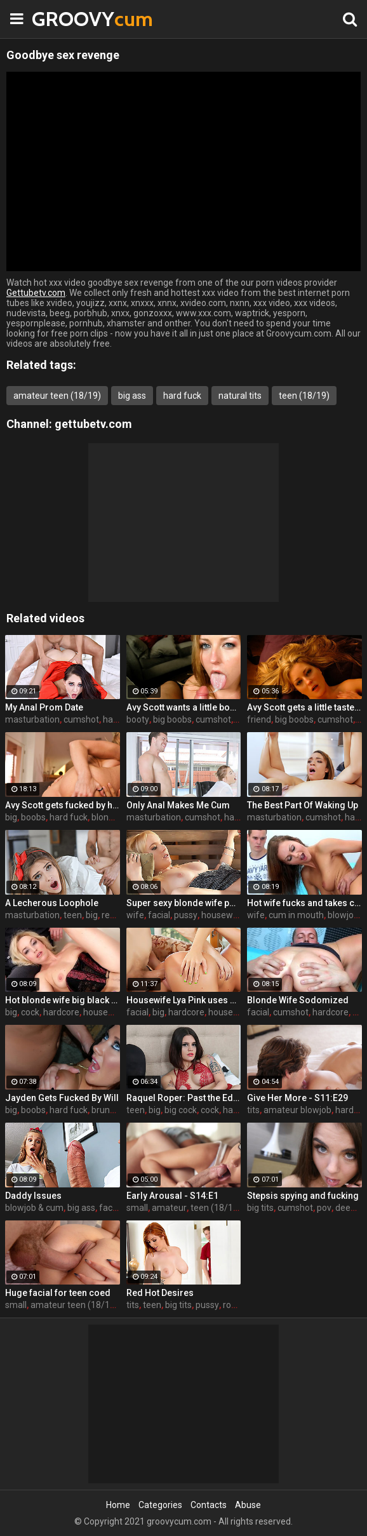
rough (234, 1305)
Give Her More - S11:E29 (297, 1098)
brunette (108, 1110)
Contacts (208, 1505)
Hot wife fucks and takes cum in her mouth (304, 903)
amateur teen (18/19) (57, 396)
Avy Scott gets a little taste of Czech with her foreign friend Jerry (304, 707)
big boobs (172, 719)
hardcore (61, 1012)
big (11, 817)
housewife (222, 915)
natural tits (240, 396)
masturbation (32, 719)
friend (259, 719)
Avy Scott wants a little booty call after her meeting (183, 707)
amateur (169, 1208)
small (137, 1208)
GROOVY (63, 18)
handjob (239, 1110)
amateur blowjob (297, 1110)
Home (118, 1505)
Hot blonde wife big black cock (62, 1000)
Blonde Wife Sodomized (298, 1000)
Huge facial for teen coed (57, 1293)
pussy (185, 915)
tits (253, 1110)
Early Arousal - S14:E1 (172, 1196)
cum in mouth (296, 915)
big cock (180, 1110)
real (109, 915)
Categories (160, 1505)
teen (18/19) (304, 396)
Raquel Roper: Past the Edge (183, 1098)
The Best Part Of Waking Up (302, 805)
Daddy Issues (33, 1196)
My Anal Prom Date (44, 707)
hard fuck (182, 396)
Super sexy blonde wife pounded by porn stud (183, 903)
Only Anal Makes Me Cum (178, 805)
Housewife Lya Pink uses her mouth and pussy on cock (183, 1000)
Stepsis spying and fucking (303, 1196)
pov (324, 1208)
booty (137, 719)
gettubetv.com (93, 424)
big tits (260, 1208)
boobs (33, 817)
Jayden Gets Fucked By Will (62, 1098)
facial (159, 915)
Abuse (248, 1505)
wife (135, 915)
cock (30, 1012)
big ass (132, 396)
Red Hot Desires (160, 1293)
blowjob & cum (34, 1208)
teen (72, 915)
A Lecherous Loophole (51, 903)
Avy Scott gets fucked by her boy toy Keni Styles (62, 805)
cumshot (81, 719)
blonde (105, 817)
